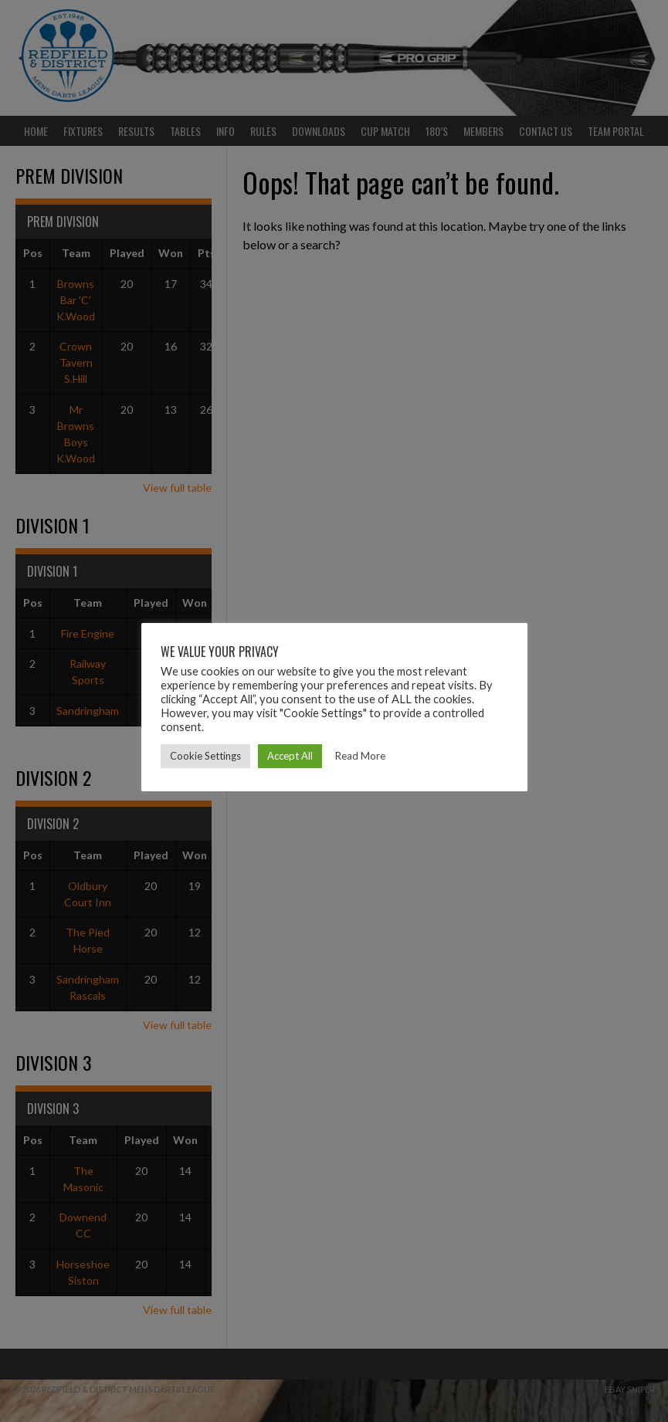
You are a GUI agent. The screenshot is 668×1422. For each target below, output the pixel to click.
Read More (360, 756)
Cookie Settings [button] (205, 756)
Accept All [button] (290, 756)
